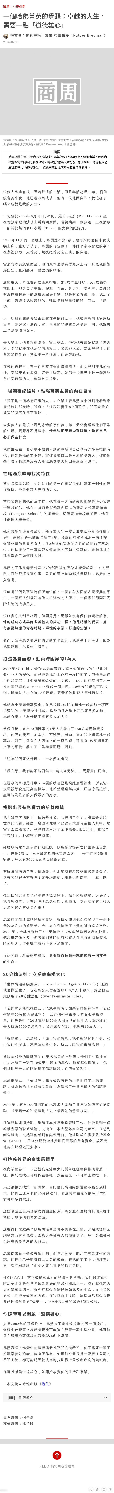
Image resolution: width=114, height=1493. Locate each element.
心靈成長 (19, 7)
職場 (6, 7)
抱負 (45, 1384)
